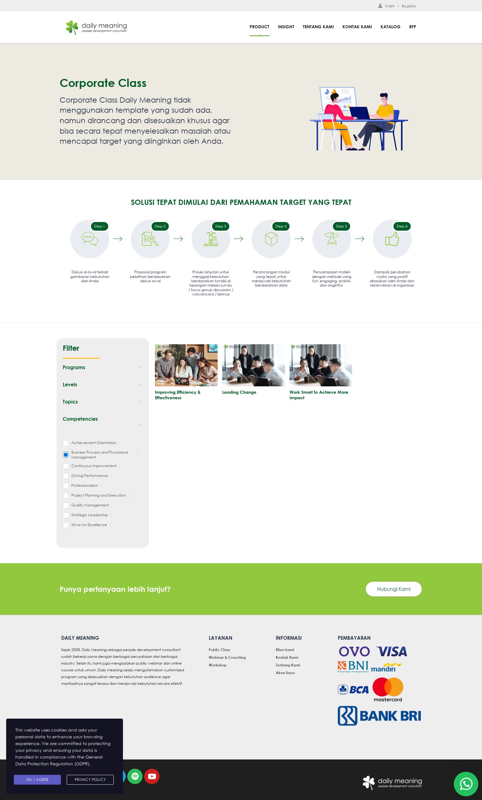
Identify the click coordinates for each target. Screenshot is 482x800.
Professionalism (84, 485)
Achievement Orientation (93, 442)
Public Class (219, 649)
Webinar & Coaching (227, 657)
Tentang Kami (318, 26)
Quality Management (90, 505)
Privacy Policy (90, 779)
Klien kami (285, 649)
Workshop (218, 664)
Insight (286, 26)
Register (409, 6)
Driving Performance (89, 475)
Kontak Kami (357, 26)
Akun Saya (285, 672)
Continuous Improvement (94, 465)
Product (259, 26)
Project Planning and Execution (98, 495)
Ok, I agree (37, 779)
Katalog (391, 26)
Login (386, 5)
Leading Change (239, 392)
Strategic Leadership (89, 515)
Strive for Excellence (89, 524)
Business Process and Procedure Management (99, 454)
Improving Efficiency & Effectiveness (178, 394)
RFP (412, 26)
